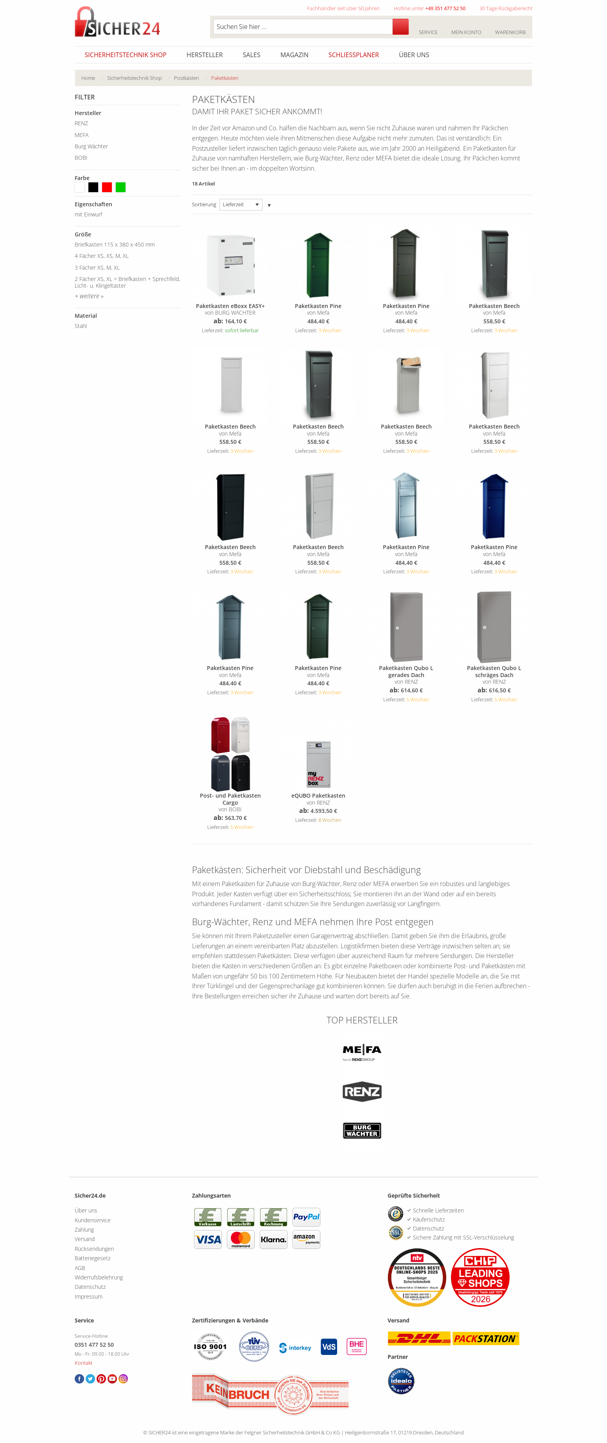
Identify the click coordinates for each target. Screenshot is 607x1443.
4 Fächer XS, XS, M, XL (102, 255)
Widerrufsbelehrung (99, 1277)
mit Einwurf (88, 214)
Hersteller (205, 54)
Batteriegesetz (92, 1258)
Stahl (81, 326)
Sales (251, 54)
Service (428, 28)
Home (88, 77)
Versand (85, 1239)
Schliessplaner (354, 54)
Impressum (88, 1296)
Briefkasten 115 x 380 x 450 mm (115, 244)
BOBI (81, 157)
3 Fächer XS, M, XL (97, 267)
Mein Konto (466, 28)
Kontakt (83, 1362)
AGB (80, 1268)
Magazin (294, 54)
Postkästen (186, 77)
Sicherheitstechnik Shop (126, 54)
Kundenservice (93, 1220)
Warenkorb (510, 28)
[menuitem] (94, 78)
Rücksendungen (94, 1248)
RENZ (81, 123)
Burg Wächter (91, 146)
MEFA (81, 135)
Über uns (414, 54)
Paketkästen (225, 77)
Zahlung (84, 1229)
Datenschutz (90, 1286)
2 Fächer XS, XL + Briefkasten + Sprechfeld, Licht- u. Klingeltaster (127, 282)
